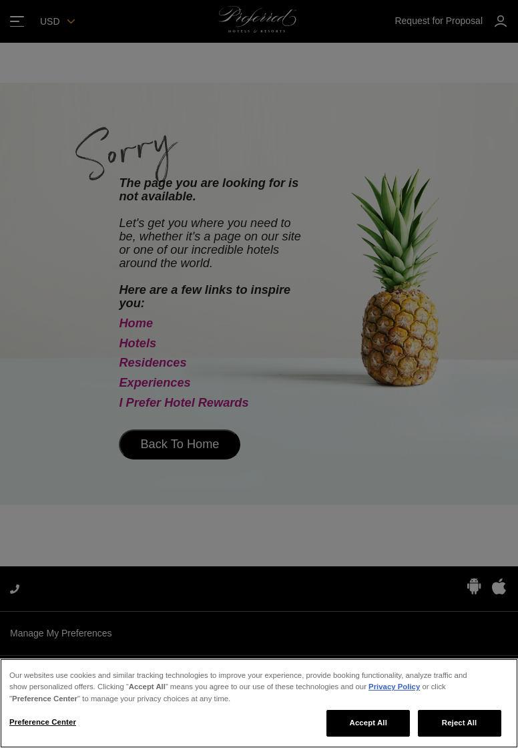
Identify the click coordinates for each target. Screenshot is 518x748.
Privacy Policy (394, 687)
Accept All (368, 723)
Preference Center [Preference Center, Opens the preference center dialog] (42, 722)
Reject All (459, 723)
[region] (259, 703)
